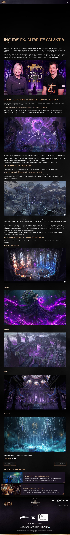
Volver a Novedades (11, 35)
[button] (35, 77)
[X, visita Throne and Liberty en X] (56, 501)
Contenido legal (25, 526)
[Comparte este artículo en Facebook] (15, 458)
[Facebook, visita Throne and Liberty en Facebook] (61, 501)
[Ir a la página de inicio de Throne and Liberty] (3, 2)
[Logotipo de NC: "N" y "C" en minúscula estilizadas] (33, 518)
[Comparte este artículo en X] (12, 458)
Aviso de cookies (45, 526)
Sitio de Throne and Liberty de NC (35, 523)
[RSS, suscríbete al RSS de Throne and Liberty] (67, 500)
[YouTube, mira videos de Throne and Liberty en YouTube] (64, 501)
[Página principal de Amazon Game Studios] (24, 518)
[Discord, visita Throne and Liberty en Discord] (53, 501)
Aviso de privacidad (35, 526)
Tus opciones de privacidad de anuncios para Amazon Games (35, 527)
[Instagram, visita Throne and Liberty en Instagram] (58, 501)
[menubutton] (68, 2)
